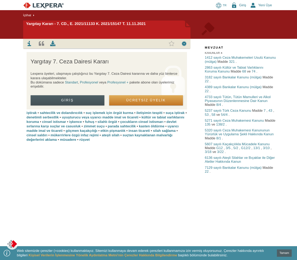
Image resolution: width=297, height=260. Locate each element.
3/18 (209, 152)
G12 (220, 148)
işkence (75, 122)
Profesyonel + (118, 82)
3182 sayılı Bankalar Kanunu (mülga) (233, 77)
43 (270, 111)
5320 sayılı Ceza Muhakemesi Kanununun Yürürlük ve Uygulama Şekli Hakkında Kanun (239, 132)
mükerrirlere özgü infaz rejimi (75, 135)
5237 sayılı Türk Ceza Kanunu (228, 111)
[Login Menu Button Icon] (234, 5)
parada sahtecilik (122, 126)
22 (207, 81)
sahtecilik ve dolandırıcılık (61, 113)
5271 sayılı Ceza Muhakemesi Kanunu (235, 120)
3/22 (221, 152)
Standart (71, 82)
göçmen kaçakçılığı (81, 131)
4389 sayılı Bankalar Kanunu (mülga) (233, 87)
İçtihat (27, 15)
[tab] (29, 44)
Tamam (284, 253)
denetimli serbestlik (43, 117)
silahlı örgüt (107, 122)
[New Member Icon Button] (253, 5)
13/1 (257, 148)
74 (254, 71)
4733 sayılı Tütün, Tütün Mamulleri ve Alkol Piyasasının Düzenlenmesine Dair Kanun (238, 99)
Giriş (242, 5)
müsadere (68, 140)
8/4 (219, 105)
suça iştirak (175, 113)
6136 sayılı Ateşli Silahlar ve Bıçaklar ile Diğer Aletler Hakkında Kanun (240, 160)
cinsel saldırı (37, 135)
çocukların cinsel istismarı (141, 122)
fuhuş (89, 122)
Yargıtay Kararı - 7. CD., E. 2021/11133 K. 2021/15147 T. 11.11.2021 (86, 24)
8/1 (219, 138)
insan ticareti (139, 131)
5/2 (236, 148)
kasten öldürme (151, 126)
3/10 (267, 148)
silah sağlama (164, 131)
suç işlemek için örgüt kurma (109, 113)
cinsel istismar (54, 122)
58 (214, 115)
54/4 (225, 115)
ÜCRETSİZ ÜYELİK (146, 100)
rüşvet (84, 140)
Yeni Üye (265, 5)
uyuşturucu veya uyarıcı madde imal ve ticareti (100, 117)
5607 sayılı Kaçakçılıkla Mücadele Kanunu (237, 144)
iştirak (32, 113)
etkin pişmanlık (112, 131)
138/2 (221, 124)
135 (208, 124)
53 (207, 115)
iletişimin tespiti (149, 113)
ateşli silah (110, 135)
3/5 (228, 148)
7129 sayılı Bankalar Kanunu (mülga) (233, 168)
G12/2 (246, 148)
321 (232, 62)
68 (244, 71)
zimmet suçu (94, 126)
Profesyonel (89, 82)
